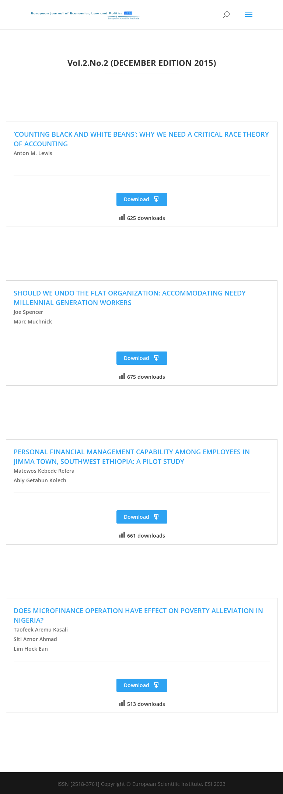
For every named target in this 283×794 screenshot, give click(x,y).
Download (142, 199)
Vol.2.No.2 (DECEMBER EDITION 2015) (141, 62)
